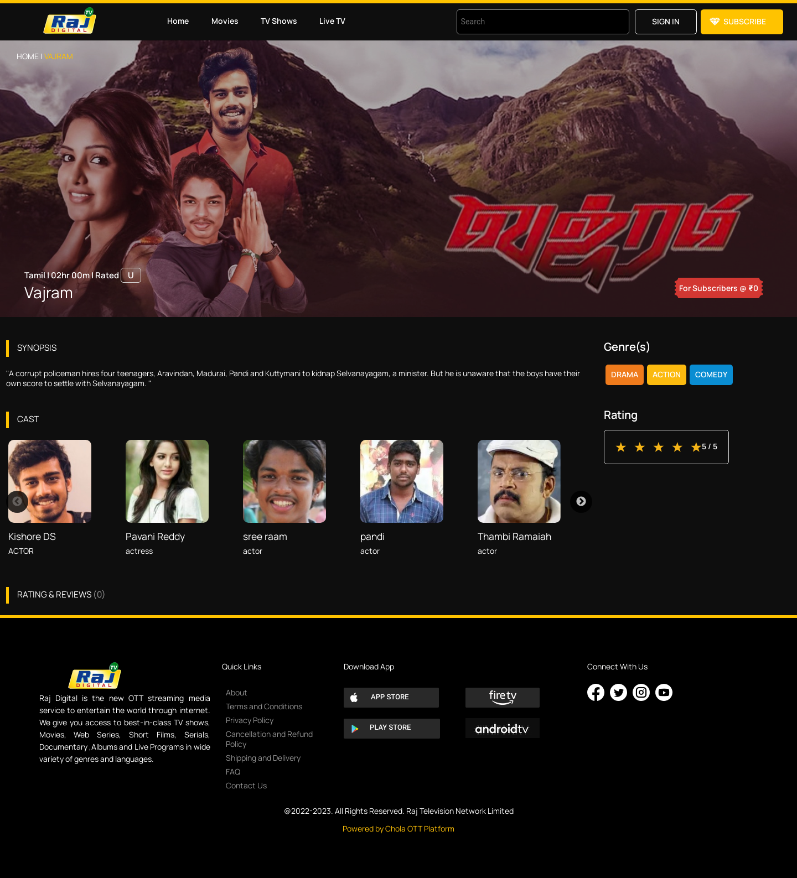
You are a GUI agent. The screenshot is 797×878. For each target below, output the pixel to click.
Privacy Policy (249, 720)
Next (581, 502)
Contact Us (246, 785)
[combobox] (529, 22)
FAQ (233, 771)
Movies (225, 20)
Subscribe (744, 21)
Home (178, 20)
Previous (17, 502)
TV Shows (279, 20)
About (236, 692)
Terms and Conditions (264, 706)
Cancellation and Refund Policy (269, 739)
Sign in (666, 21)
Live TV (332, 20)
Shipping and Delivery (263, 757)
